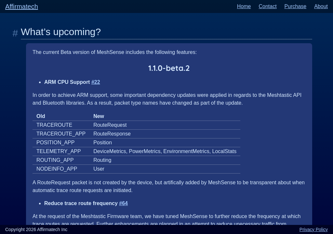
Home (244, 6)
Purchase (296, 6)
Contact (267, 6)
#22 (95, 82)
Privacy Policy (314, 229)
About (321, 6)
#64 (123, 203)
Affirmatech (21, 6)
